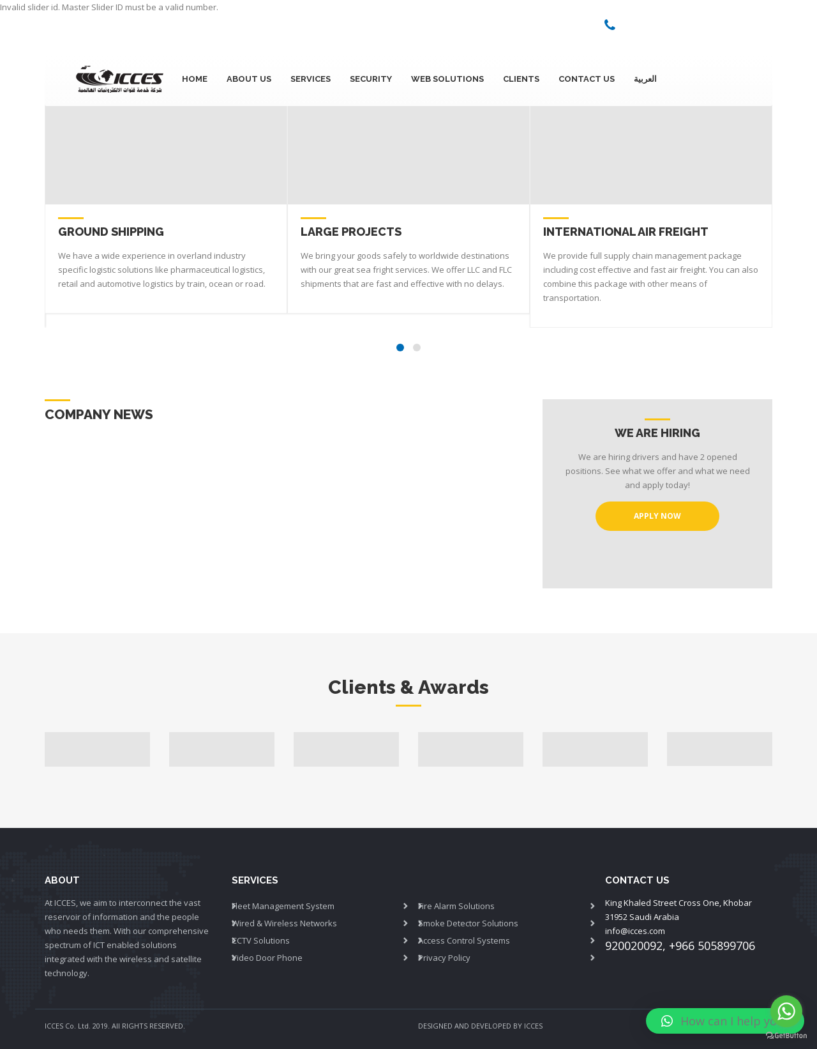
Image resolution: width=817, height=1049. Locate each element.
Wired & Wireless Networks (284, 923)
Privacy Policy (444, 957)
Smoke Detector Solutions (468, 923)
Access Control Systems (464, 940)
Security (371, 79)
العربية (645, 79)
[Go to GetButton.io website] (786, 1036)
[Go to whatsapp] (786, 1011)
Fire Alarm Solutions (456, 906)
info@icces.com (635, 931)
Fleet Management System (283, 906)
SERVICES (310, 79)
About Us (249, 79)
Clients (521, 79)
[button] (725, 1021)
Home (194, 79)
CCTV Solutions (261, 940)
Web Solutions (447, 79)
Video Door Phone (267, 957)
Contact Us (586, 79)
